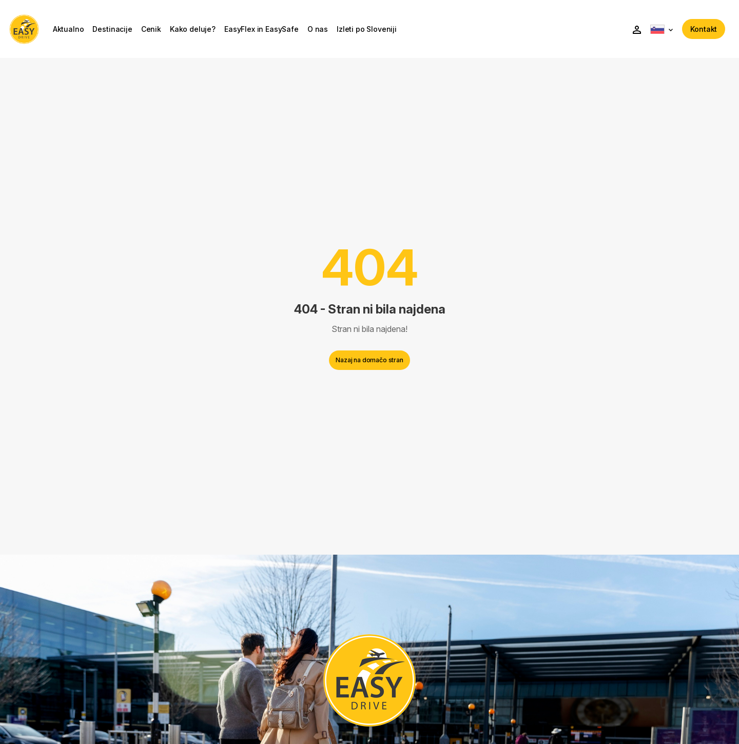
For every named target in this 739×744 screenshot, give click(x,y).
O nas (324, 31)
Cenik (158, 31)
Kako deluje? (199, 31)
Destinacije (119, 31)
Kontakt (697, 30)
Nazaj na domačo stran (369, 363)
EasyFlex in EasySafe (268, 31)
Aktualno (75, 31)
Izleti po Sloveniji (373, 31)
